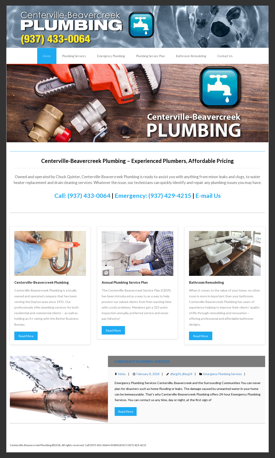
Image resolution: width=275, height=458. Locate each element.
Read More (26, 336)
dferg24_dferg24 (181, 374)
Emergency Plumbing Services (142, 361)
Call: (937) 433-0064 (82, 195)
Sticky (122, 374)
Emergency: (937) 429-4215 (153, 195)
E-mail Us (208, 195)
